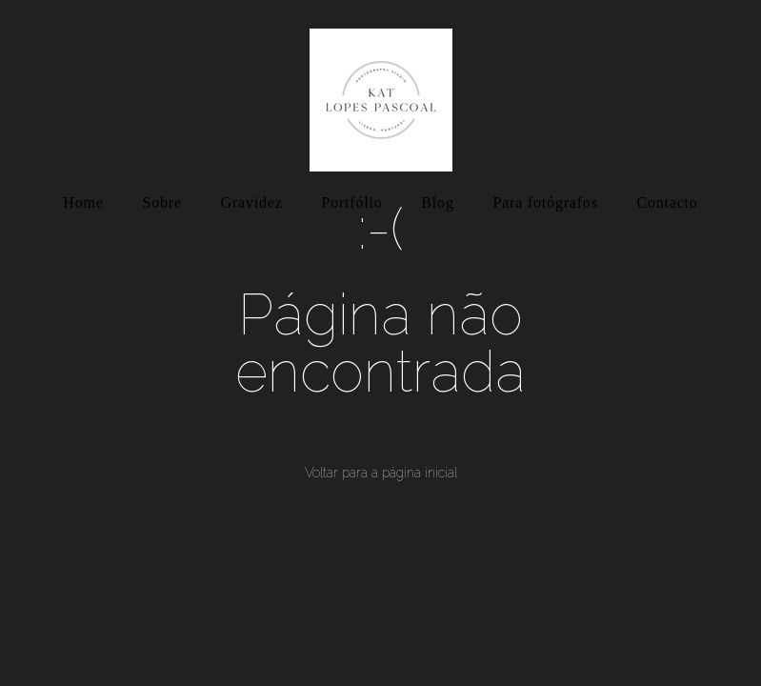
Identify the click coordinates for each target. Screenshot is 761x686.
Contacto (667, 202)
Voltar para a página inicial (381, 472)
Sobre (161, 202)
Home (83, 202)
